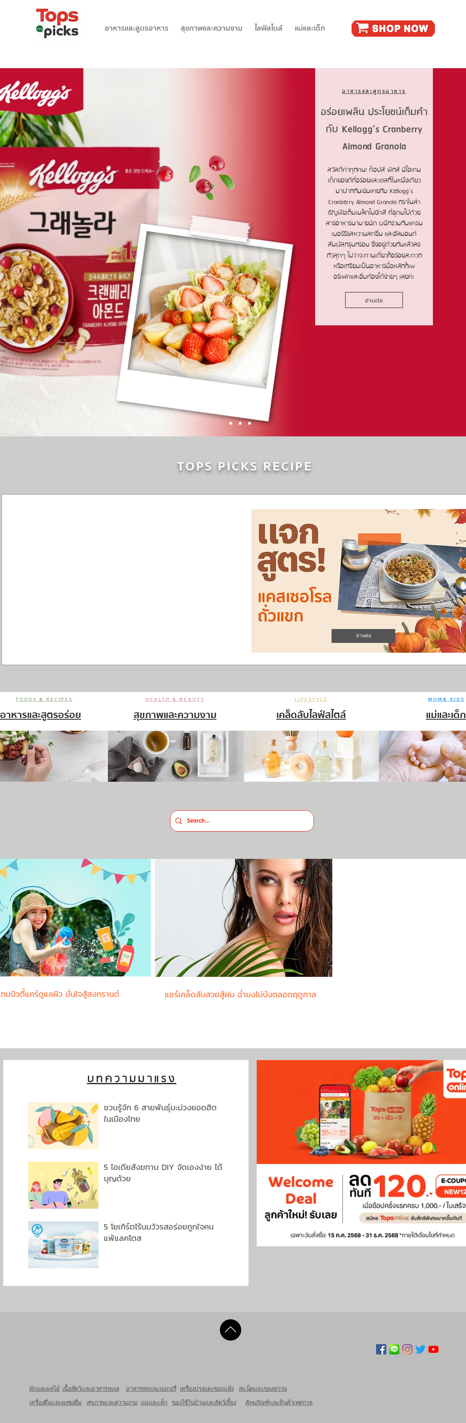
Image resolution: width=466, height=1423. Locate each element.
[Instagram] (407, 1349)
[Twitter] (420, 1349)
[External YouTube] (129, 581)
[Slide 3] (249, 423)
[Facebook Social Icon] (381, 1349)
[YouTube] (433, 1349)
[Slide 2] (240, 423)
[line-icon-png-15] (394, 1349)
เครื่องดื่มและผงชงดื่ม (55, 1402)
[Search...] (241, 821)
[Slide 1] (230, 423)
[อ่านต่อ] (374, 300)
